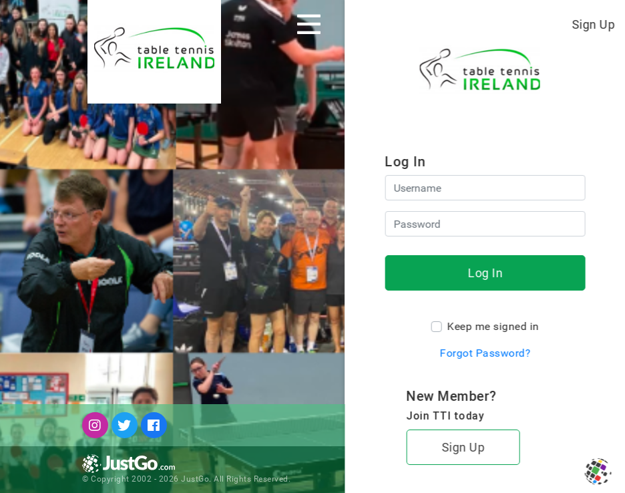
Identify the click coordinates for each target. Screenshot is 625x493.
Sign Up (593, 24)
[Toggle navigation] (309, 24)
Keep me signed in (493, 326)
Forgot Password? (484, 353)
